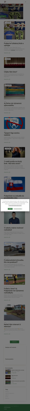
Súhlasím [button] (10, 208)
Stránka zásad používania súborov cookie (15, 205)
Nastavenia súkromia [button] (17, 208)
